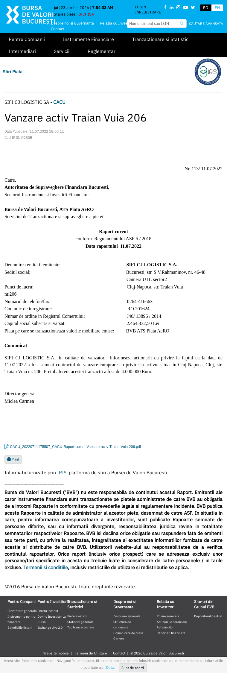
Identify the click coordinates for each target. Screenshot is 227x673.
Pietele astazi (77, 616)
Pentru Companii (27, 39)
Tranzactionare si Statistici (161, 39)
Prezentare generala (22, 611)
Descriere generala (127, 616)
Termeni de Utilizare (91, 653)
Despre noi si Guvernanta (72, 23)
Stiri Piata (12, 72)
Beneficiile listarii (20, 627)
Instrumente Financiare (88, 39)
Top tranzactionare (80, 627)
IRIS (61, 472)
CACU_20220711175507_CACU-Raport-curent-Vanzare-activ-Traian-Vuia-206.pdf (75, 447)
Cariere (118, 638)
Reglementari (102, 51)
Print (13, 459)
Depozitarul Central (208, 616)
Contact (58, 28)
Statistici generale (80, 622)
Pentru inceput (47, 611)
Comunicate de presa (128, 633)
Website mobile (56, 653)
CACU (59, 102)
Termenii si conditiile (45, 567)
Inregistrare (148, 12)
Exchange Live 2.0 (50, 627)
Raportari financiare (171, 633)
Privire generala (168, 616)
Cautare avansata (206, 23)
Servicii (61, 51)
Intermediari (22, 51)
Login (140, 7)
